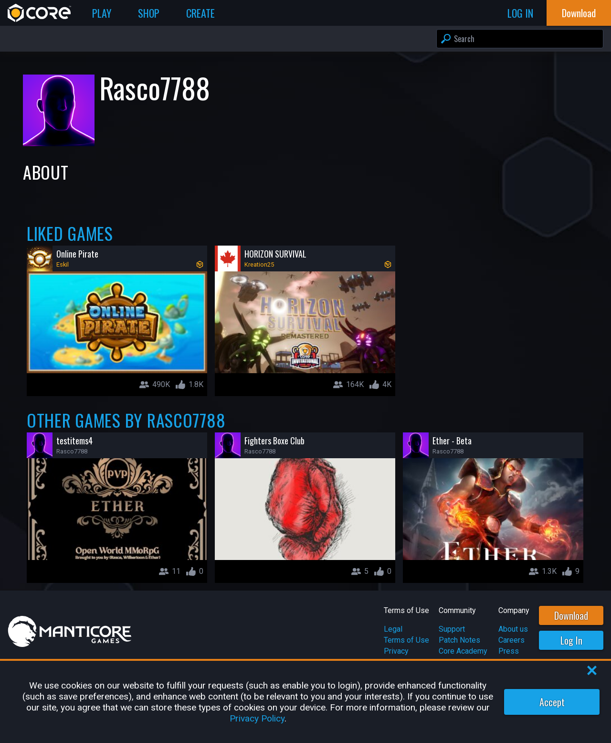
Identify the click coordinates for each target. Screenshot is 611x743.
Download (571, 615)
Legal (393, 629)
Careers (511, 640)
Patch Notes (459, 640)
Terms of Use (406, 640)
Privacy (396, 651)
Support (452, 629)
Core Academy (463, 651)
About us (513, 629)
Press (508, 651)
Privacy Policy (257, 718)
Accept (552, 702)
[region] (305, 702)
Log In (571, 640)
